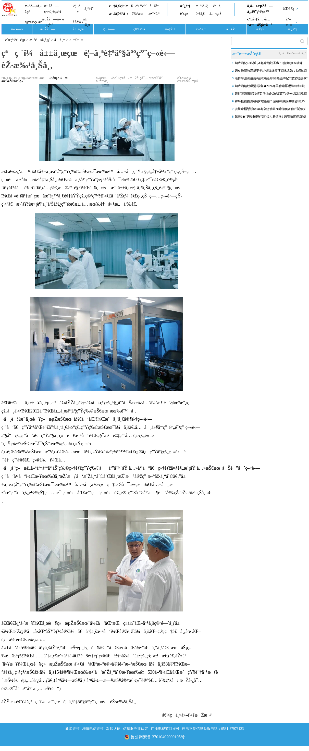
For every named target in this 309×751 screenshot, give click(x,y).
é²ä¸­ (217, 6)
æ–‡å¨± (170, 29)
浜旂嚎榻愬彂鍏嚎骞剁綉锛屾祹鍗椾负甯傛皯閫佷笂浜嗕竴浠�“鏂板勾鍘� (270, 110)
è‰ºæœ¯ (138, 14)
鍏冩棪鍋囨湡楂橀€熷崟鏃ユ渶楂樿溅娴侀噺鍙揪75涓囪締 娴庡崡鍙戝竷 (270, 102)
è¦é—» (76, 9)
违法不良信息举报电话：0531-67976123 (213, 729)
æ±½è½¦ (202, 6)
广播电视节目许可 (165, 729)
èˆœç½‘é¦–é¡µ (15, 40)
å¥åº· (154, 6)
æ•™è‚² (154, 14)
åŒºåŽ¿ (288, 9)
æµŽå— (47, 29)
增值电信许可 (93, 729)
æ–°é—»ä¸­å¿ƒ (33, 9)
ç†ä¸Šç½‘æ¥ (121, 6)
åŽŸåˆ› (78, 22)
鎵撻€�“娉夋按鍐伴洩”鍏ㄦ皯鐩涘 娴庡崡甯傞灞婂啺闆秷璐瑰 (270, 117)
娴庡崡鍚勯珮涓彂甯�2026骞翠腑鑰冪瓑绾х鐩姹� (270, 87)
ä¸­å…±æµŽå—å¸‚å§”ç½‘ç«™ (260, 9)
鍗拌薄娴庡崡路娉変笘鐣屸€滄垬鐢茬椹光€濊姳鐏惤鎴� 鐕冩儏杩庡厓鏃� (271, 94)
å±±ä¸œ (87, 22)
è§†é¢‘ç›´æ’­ (33, 22)
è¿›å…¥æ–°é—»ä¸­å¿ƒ (292, 53)
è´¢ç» (185, 14)
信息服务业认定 (135, 729)
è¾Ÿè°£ (141, 6)
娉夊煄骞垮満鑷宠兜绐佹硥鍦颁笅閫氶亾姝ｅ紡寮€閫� (271, 71)
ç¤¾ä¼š (139, 29)
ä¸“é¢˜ (88, 9)
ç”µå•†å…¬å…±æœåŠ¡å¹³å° (259, 22)
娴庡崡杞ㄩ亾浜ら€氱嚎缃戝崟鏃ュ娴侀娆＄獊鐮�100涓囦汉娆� (269, 64)
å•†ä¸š (200, 14)
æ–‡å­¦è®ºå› (118, 14)
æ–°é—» (16, 29)
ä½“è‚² (200, 29)
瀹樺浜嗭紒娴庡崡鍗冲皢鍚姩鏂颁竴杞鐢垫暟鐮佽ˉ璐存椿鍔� (271, 79)
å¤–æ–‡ (289, 22)
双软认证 (113, 729)
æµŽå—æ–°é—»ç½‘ (53, 22)
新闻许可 (72, 729)
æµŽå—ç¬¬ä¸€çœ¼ (52, 9)
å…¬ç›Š (215, 14)
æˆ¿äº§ (185, 6)
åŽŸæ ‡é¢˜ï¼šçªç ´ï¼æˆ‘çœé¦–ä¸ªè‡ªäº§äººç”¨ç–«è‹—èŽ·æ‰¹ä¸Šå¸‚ (69, 701)
